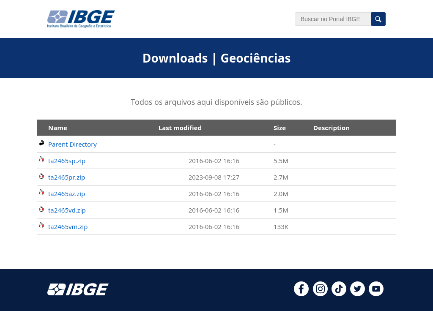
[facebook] (301, 293)
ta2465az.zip (66, 193)
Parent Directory (72, 144)
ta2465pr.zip (66, 177)
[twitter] (357, 293)
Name (57, 127)
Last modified (180, 127)
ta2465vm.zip (68, 226)
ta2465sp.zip (66, 160)
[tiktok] (339, 293)
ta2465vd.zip (67, 210)
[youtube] (376, 293)
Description (331, 127)
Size (280, 127)
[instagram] (320, 293)
